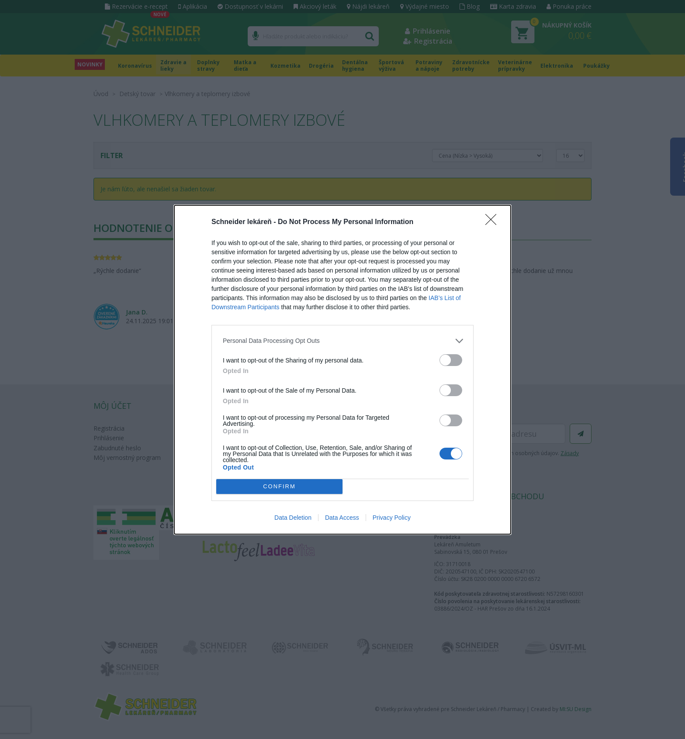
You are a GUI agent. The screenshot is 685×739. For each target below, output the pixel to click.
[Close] (493, 222)
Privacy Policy (392, 517)
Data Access (342, 517)
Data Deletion (292, 517)
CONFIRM (279, 486)
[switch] (450, 360)
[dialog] (342, 369)
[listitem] (342, 340)
